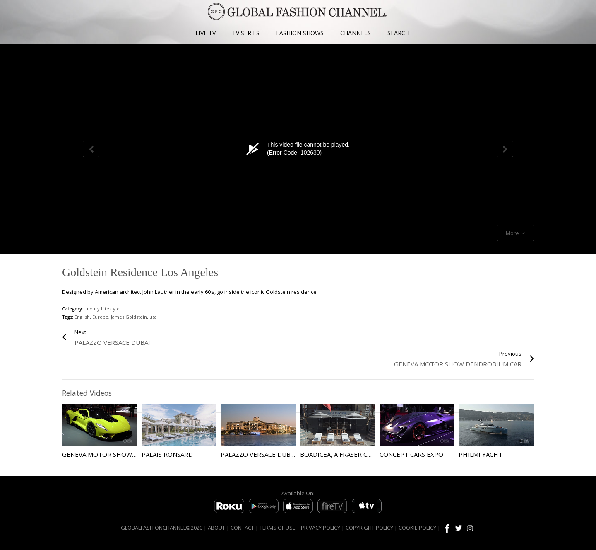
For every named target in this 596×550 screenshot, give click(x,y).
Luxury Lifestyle (102, 308)
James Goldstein (129, 317)
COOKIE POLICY (417, 527)
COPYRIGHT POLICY (369, 527)
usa (153, 317)
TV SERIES (246, 33)
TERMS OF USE (278, 527)
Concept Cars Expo (411, 454)
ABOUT (216, 527)
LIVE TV (205, 33)
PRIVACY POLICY (320, 527)
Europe (100, 317)
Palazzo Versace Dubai (258, 454)
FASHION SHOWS (300, 33)
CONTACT (242, 527)
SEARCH (398, 33)
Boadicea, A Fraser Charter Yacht (357, 454)
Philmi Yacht (480, 454)
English (82, 317)
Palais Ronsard (167, 454)
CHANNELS (355, 33)
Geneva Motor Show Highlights (117, 454)
